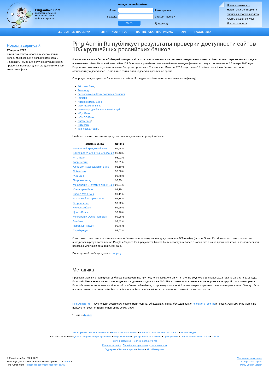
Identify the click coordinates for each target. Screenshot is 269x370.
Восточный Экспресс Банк (88, 198)
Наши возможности (238, 5)
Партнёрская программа (154, 31)
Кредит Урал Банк (83, 193)
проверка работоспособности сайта (46, 364)
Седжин (67, 361)
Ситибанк (83, 124)
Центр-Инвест (81, 212)
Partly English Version (251, 364)
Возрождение (81, 203)
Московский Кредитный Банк (90, 148)
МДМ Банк (84, 113)
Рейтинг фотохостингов (145, 341)
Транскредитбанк (88, 128)
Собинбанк (79, 171)
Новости (143, 332)
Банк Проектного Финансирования (93, 152)
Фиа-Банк (78, 175)
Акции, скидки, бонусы (240, 18)
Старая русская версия (250, 361)
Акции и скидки (188, 332)
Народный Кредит (83, 225)
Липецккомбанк (82, 207)
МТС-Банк (79, 157)
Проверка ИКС (171, 336)
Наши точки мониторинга (242, 9)
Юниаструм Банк (83, 189)
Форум (141, 349)
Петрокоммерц (82, 180)
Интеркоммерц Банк (90, 101)
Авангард (83, 90)
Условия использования (249, 358)
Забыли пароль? (165, 16)
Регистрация (163, 10)
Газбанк (82, 97)
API (184, 31)
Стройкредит (80, 230)
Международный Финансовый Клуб (99, 109)
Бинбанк (78, 221)
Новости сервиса (22, 45)
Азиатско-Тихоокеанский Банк (91, 166)
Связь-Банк (84, 120)
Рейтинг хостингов (113, 31)
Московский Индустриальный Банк (93, 184)
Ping (115, 336)
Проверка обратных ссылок (147, 336)
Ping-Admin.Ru (81, 303)
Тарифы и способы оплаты (243, 14)
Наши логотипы (158, 345)
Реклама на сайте (111, 345)
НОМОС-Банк (86, 117)
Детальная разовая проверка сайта (92, 336)
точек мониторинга (203, 303)
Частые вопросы (237, 23)
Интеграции (158, 349)
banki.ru (88, 315)
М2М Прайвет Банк (89, 105)
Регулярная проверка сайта (195, 336)
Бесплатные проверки (73, 31)
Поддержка (203, 31)
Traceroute (125, 336)
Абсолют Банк (86, 86)
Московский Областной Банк (90, 216)
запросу (116, 253)
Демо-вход (161, 23)
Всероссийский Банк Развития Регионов (101, 94)
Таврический (80, 162)
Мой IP (215, 336)
